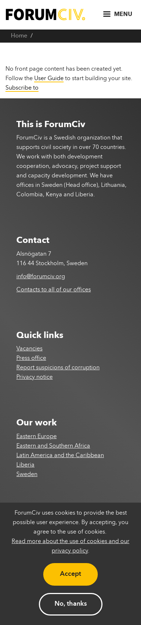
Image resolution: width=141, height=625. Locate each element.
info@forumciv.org (40, 277)
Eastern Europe (36, 437)
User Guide (49, 79)
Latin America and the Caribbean (60, 456)
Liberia (25, 465)
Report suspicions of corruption (58, 368)
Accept (70, 574)
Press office (31, 358)
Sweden (26, 474)
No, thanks (71, 604)
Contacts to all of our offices (53, 290)
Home (19, 36)
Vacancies (29, 349)
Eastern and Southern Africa (53, 446)
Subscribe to (22, 88)
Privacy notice (34, 377)
